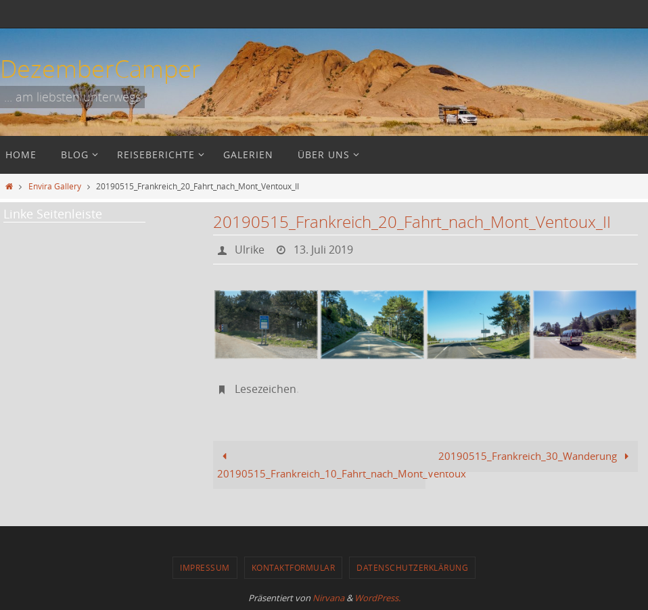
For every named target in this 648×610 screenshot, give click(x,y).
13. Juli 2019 (323, 249)
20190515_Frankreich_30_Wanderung (536, 456)
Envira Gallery (54, 186)
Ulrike (249, 249)
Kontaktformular (293, 567)
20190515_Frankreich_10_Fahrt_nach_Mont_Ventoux (321, 464)
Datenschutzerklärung (412, 567)
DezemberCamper (100, 68)
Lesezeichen (265, 388)
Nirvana (328, 598)
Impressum (205, 567)
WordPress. (377, 598)
